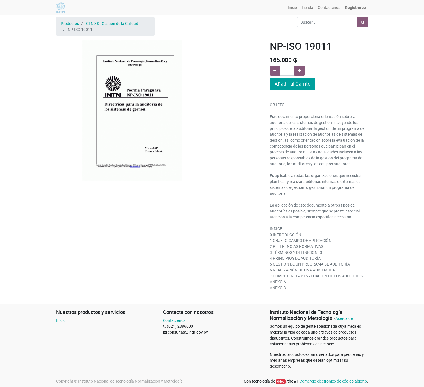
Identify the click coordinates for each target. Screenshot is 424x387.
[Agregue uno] (299, 71)
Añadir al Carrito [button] (292, 84)
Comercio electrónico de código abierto (333, 381)
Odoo (280, 381)
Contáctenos (174, 320)
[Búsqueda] (362, 22)
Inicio (60, 320)
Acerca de (344, 318)
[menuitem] (292, 7)
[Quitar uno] (275, 71)
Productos (70, 23)
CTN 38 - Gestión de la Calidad (112, 23)
